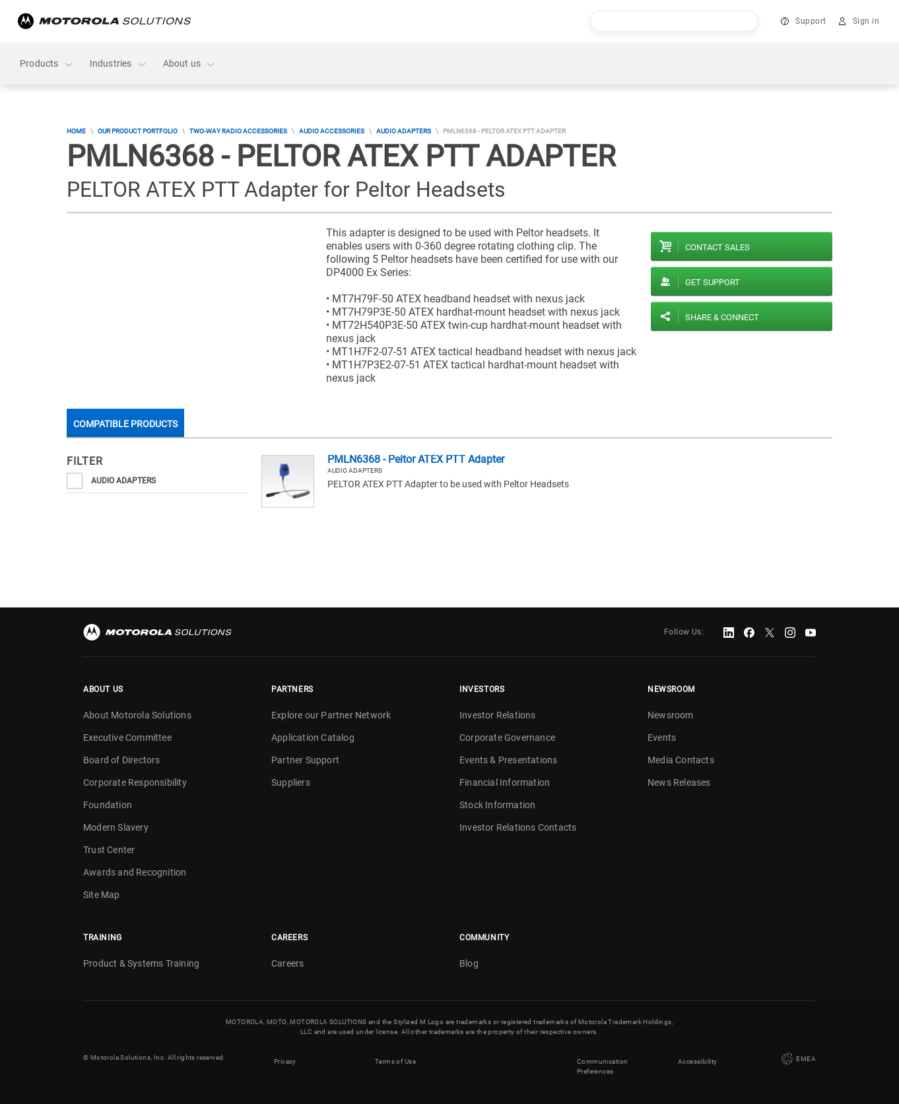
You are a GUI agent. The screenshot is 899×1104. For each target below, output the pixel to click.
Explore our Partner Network (331, 715)
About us (189, 64)
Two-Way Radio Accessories (238, 131)
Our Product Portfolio (138, 131)
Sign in (866, 21)
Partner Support (305, 760)
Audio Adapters (403, 131)
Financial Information (504, 782)
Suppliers (290, 782)
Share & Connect (722, 317)
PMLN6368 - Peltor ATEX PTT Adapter (415, 459)
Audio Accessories (331, 131)
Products (47, 64)
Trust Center (109, 850)
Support (810, 21)
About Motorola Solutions (137, 715)
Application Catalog (312, 737)
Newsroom (671, 715)
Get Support (712, 282)
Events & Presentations (508, 760)
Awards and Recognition (134, 872)
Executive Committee (127, 737)
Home (76, 131)
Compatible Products (125, 424)
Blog (469, 963)
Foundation (107, 805)
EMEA (797, 1057)
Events (662, 737)
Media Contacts (681, 760)
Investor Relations (497, 715)
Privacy (285, 1057)
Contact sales (717, 247)
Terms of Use (395, 1057)
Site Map (101, 894)
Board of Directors (121, 760)
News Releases (679, 782)
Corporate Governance (507, 737)
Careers (287, 963)
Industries (118, 64)
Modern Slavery (116, 827)
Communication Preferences (602, 1062)
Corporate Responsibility (135, 782)
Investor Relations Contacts (517, 827)
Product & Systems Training (141, 963)
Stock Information (497, 805)
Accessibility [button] (697, 1057)
